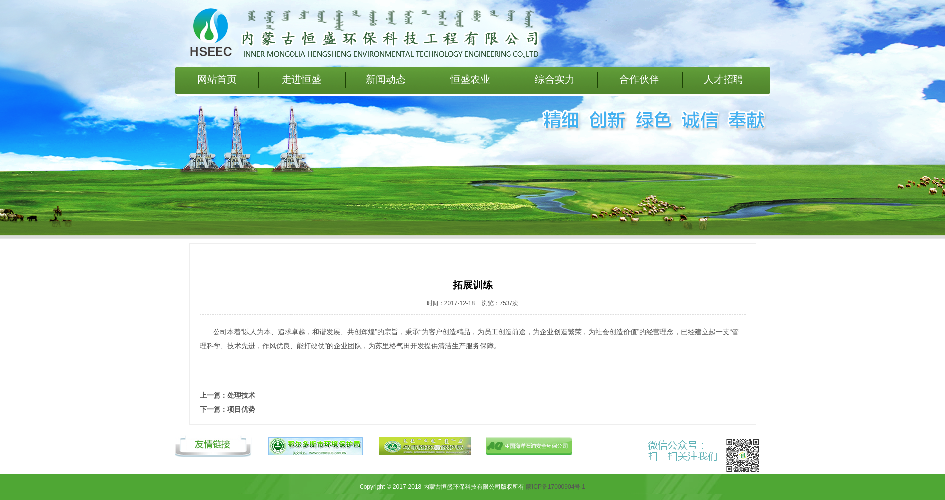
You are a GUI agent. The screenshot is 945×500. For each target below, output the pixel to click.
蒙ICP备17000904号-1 (555, 486)
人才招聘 (723, 79)
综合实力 (555, 79)
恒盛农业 (470, 79)
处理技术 (241, 395)
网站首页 (217, 79)
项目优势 (241, 409)
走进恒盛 (301, 79)
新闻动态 (386, 79)
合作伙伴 (639, 79)
